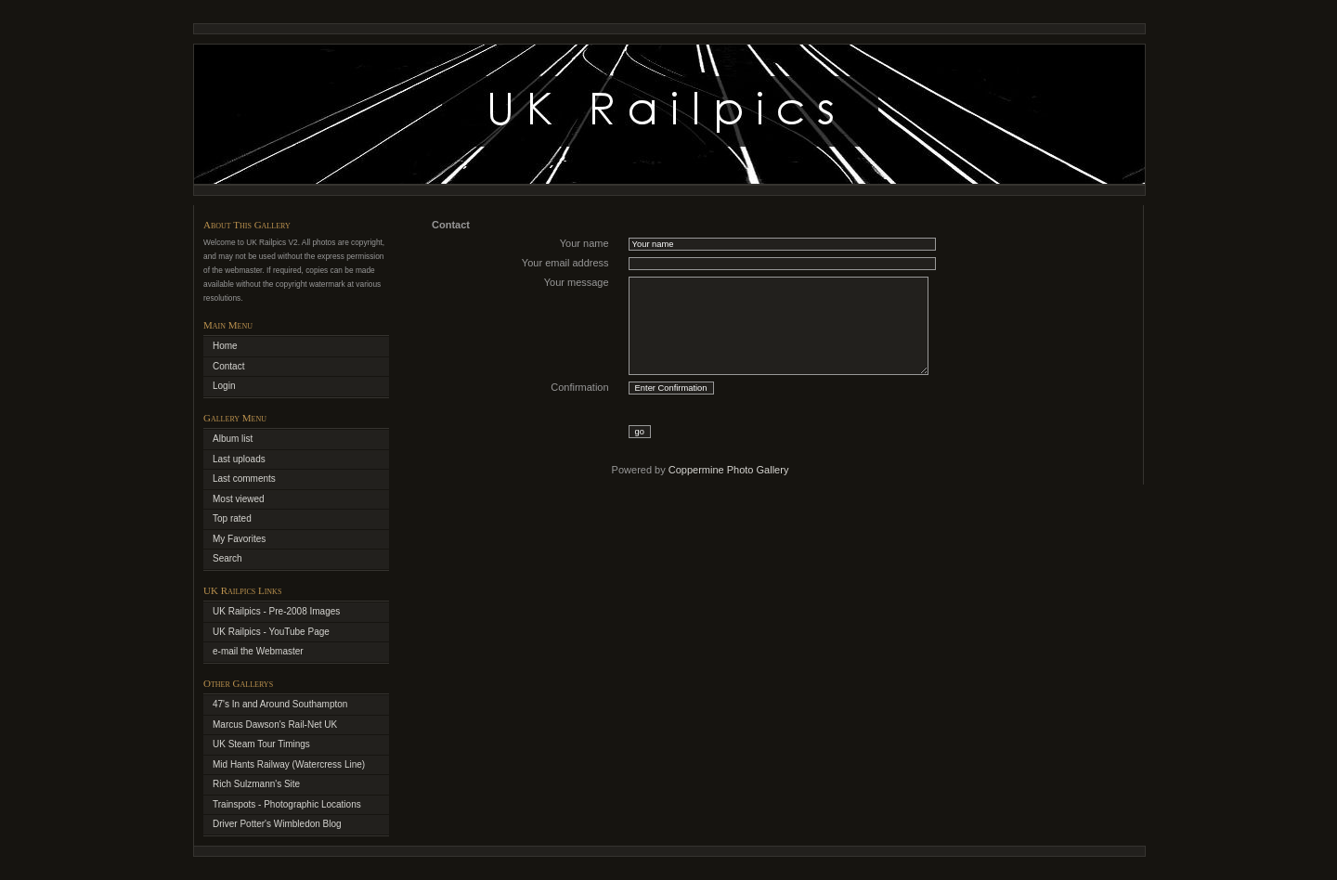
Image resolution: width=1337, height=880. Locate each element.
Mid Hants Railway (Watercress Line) (289, 764)
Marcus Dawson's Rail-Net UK (275, 724)
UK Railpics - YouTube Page (271, 632)
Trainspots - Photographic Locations (287, 804)
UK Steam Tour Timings (261, 744)
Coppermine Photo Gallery (728, 469)
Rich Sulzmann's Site (256, 784)
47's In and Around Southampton (280, 704)
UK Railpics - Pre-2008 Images (276, 611)
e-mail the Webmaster (258, 651)
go (639, 431)
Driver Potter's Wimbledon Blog (277, 824)
